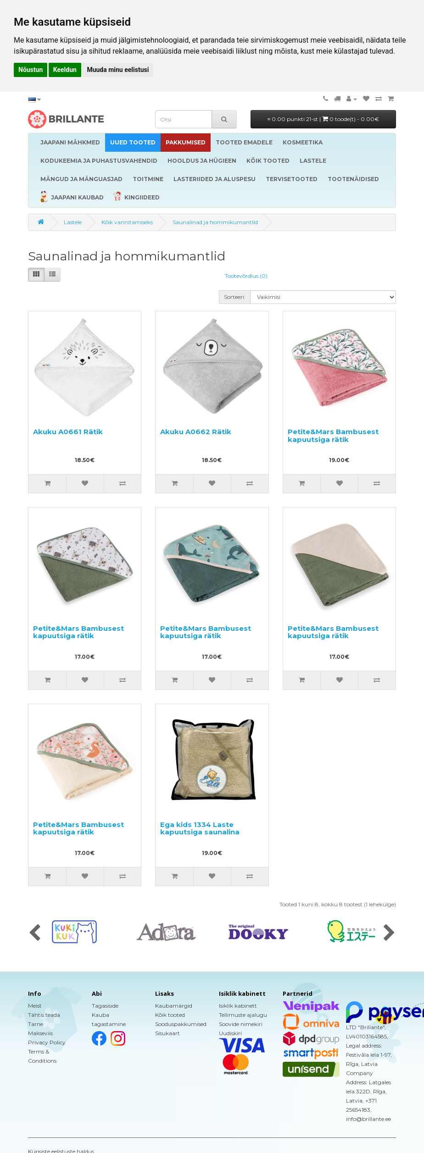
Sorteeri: (234, 296)
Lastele (73, 222)
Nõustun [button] (30, 69)
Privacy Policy (47, 1042)
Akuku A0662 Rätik (195, 431)
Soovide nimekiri (240, 1024)
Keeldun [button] (65, 69)
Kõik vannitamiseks (127, 222)
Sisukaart (167, 1033)
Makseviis (40, 1033)
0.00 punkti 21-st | (323, 119)
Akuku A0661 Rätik (68, 431)
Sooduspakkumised (180, 1024)
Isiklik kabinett (238, 1005)
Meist (35, 1005)
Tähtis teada (44, 1014)
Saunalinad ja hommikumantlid (215, 222)
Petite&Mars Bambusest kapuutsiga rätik (333, 435)
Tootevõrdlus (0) (246, 275)
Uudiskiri (230, 1033)
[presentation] (34, 933)
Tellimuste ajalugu (243, 1014)
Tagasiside (105, 1005)
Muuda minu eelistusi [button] (118, 69)
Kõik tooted (170, 1014)
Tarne (35, 1024)
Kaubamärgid (173, 1005)
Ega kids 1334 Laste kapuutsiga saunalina (200, 828)
